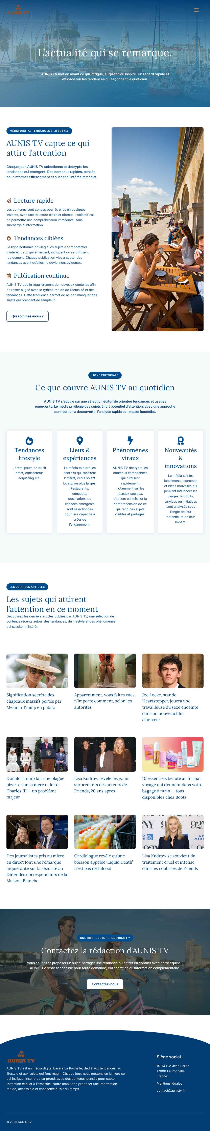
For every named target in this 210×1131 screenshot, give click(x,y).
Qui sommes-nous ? (27, 316)
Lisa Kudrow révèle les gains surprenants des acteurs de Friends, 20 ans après (101, 785)
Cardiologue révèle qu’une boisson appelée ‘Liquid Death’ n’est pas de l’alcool (103, 862)
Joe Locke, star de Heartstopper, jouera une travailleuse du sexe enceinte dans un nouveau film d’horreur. (170, 707)
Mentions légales (169, 1083)
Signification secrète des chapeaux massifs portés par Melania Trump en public (34, 701)
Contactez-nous (105, 984)
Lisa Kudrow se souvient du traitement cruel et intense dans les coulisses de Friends (170, 862)
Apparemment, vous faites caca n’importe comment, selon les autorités (104, 701)
